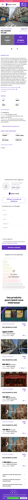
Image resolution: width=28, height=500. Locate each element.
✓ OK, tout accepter (13, 498)
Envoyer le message (14, 247)
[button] (2, 16)
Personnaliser (24, 498)
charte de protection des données (9, 243)
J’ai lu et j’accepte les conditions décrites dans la (13, 242)
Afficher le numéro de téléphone (14, 200)
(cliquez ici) (16, 126)
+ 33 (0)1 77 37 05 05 (8, 1)
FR (26, 1)
